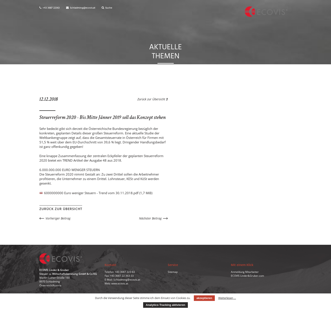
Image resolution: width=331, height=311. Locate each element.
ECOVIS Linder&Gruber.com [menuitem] (247, 276)
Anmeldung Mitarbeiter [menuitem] (245, 272)
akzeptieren (204, 298)
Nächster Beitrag (150, 218)
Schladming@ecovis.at (80, 8)
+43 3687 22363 (49, 8)
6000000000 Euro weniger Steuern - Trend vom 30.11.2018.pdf (98, 193)
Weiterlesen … (227, 298)
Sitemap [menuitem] (173, 272)
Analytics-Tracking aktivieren (165, 304)
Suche (107, 8)
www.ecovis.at (119, 283)
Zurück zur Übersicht (152, 99)
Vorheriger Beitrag (58, 218)
